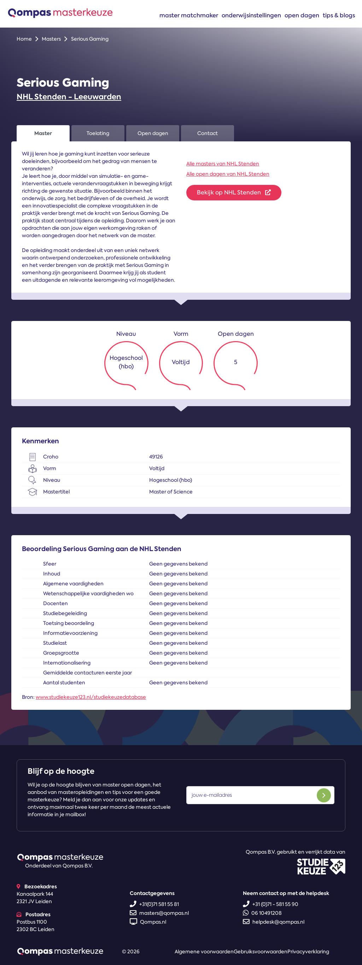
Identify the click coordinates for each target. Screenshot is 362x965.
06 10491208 (262, 913)
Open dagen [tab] (153, 133)
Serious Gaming (90, 39)
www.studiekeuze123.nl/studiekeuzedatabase (91, 697)
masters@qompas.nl (159, 913)
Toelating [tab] (98, 133)
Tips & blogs (339, 15)
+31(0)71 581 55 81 (154, 904)
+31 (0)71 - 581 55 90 (270, 904)
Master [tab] (43, 133)
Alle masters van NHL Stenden (222, 163)
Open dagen (302, 15)
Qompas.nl (148, 922)
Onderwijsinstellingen (251, 15)
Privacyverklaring (308, 951)
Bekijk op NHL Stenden (234, 192)
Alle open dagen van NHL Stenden (227, 174)
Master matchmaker (188, 15)
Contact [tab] (207, 133)
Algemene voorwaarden (204, 951)
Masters (51, 39)
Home (24, 39)
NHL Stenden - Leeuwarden (69, 97)
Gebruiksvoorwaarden (260, 951)
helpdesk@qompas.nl (273, 922)
